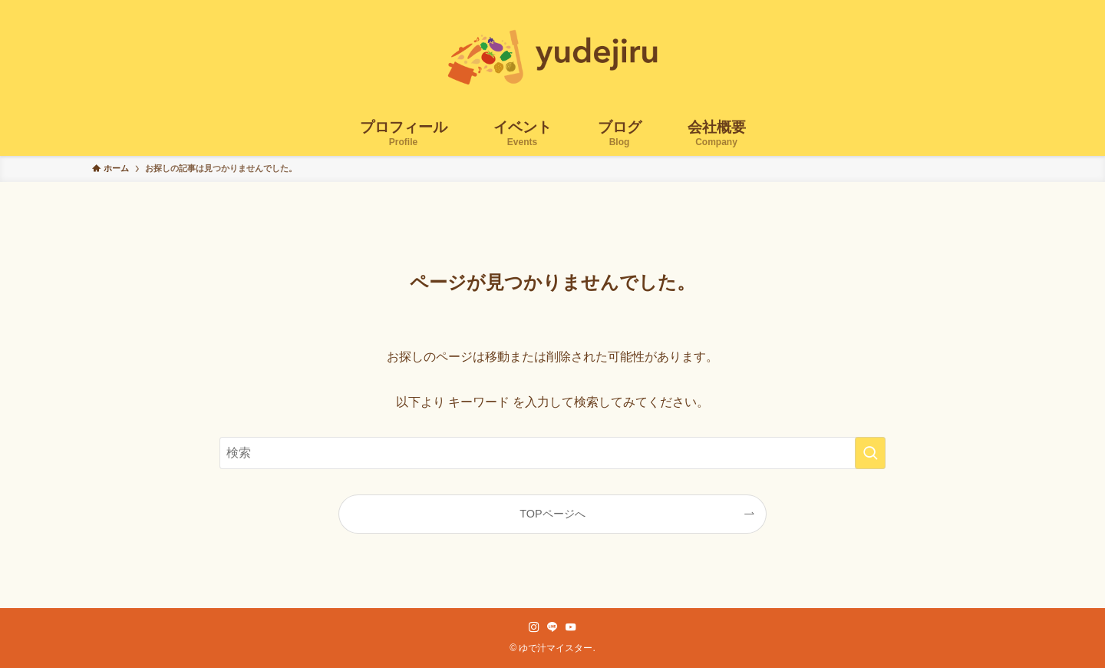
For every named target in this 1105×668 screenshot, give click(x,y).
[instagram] (534, 627)
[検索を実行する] (870, 453)
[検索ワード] (552, 453)
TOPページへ (552, 514)
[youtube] (571, 627)
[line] (552, 627)
